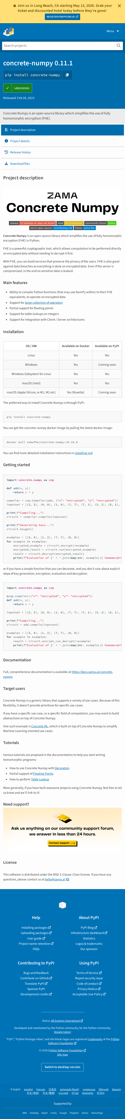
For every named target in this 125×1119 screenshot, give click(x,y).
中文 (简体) (33, 1093)
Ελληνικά (104, 1089)
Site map (62, 1055)
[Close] (119, 5)
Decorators (62, 768)
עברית (75, 1093)
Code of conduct (87, 983)
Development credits (34, 994)
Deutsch (116, 1089)
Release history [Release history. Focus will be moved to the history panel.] (17, 152)
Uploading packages (34, 933)
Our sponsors (89, 949)
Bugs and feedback (36, 973)
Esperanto (87, 1093)
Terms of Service (87, 973)
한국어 (100, 1093)
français (40, 1089)
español (28, 1089)
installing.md (83, 453)
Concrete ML (39, 726)
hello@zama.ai (55, 879)
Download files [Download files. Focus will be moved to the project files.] (17, 163)
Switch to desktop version (62, 1067)
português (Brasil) (69, 1089)
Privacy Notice (87, 989)
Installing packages (34, 927)
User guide (34, 938)
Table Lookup (40, 779)
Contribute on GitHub (34, 978)
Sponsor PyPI (36, 989)
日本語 (52, 1089)
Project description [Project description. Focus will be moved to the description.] (20, 130)
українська (89, 1089)
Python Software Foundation (65, 1050)
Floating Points (43, 773)
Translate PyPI (34, 983)
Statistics (89, 938)
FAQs (36, 949)
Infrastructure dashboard (87, 933)
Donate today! (62, 1032)
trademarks (95, 1039)
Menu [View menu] (113, 31)
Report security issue (89, 978)
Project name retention (34, 943)
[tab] (62, 130)
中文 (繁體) (49, 1093)
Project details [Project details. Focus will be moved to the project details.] (17, 141)
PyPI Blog (87, 927)
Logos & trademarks (89, 943)
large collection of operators (44, 302)
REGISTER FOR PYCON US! (61, 17)
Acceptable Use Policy (87, 994)
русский (63, 1093)
